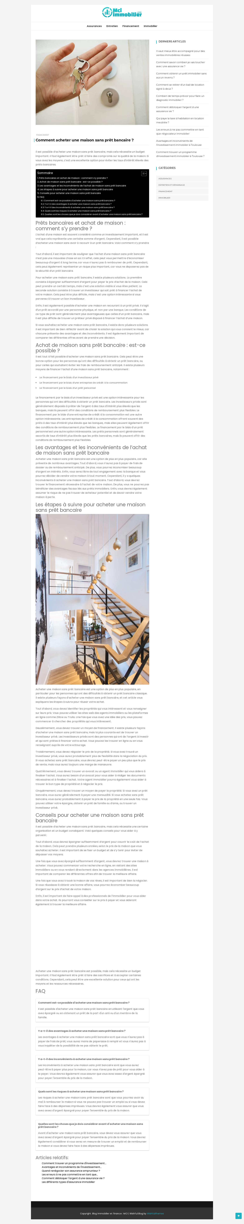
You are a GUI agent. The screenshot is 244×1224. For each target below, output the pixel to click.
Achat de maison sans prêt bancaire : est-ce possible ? (71, 181)
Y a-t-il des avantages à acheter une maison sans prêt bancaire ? (78, 203)
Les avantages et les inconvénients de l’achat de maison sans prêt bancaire (83, 185)
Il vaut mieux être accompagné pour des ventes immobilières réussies (180, 53)
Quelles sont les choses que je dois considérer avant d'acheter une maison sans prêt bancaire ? (94, 214)
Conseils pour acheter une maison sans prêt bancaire (70, 193)
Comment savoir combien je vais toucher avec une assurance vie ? (180, 64)
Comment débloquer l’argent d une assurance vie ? (177, 109)
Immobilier (150, 26)
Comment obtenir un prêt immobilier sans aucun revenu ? (181, 75)
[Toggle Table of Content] (142, 173)
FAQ (42, 197)
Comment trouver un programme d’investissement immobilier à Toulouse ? (180, 154)
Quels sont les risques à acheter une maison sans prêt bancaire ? (78, 210)
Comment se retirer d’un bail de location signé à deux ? (180, 86)
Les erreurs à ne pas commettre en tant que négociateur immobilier (180, 131)
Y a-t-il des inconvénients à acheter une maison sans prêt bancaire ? (80, 207)
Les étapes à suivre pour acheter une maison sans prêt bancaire (76, 189)
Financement (130, 26)
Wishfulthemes (155, 1213)
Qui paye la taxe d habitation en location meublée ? (180, 120)
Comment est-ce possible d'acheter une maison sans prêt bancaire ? (79, 200)
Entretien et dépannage (172, 185)
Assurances (94, 26)
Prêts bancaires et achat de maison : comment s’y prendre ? (73, 178)
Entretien (112, 26)
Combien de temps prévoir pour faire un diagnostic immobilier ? (180, 97)
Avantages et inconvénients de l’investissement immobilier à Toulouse (179, 142)
